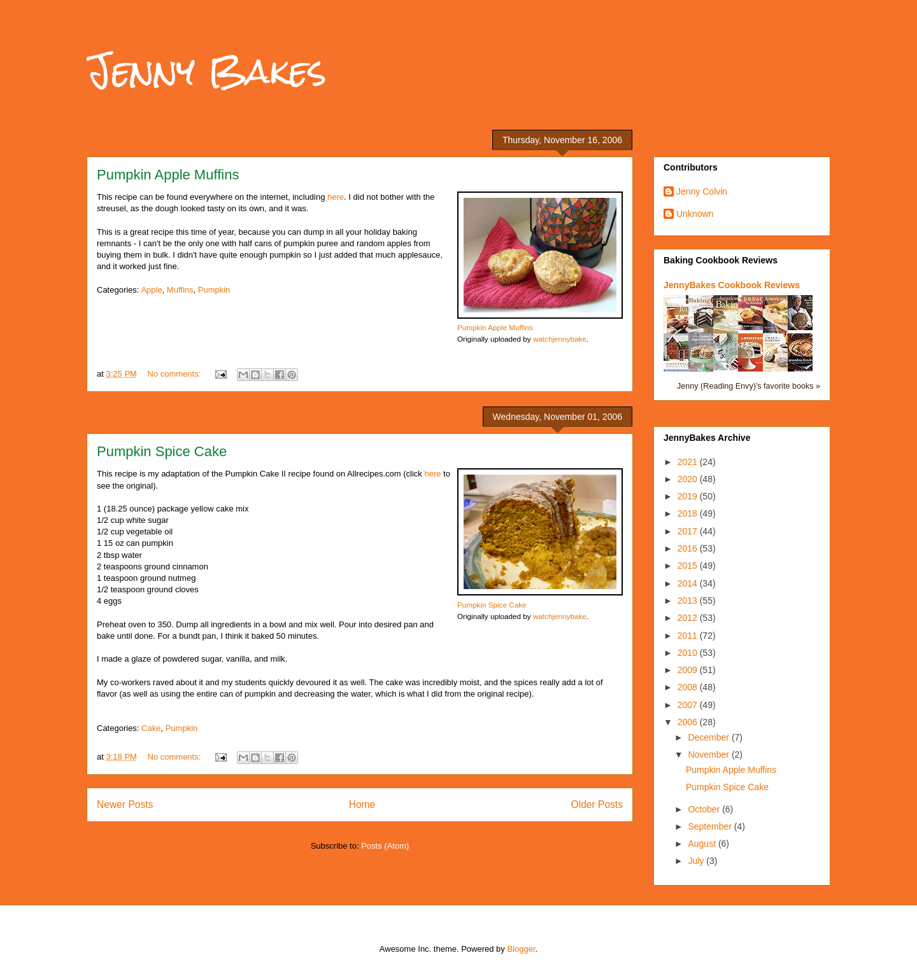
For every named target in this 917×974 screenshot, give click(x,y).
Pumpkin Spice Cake (162, 451)
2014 (689, 583)
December (709, 737)
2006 (689, 722)
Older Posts (597, 804)
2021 (689, 462)
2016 (689, 548)
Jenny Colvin (701, 191)
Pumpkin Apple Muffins (168, 175)
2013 (689, 600)
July (697, 861)
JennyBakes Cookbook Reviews (732, 285)
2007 (689, 705)
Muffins (180, 290)
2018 (689, 513)
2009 (689, 670)
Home (362, 804)
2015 (689, 565)
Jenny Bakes (207, 71)
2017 (689, 531)
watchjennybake (559, 339)
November (709, 754)
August (703, 843)
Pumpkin (214, 290)
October (705, 809)
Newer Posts (125, 804)
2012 (689, 618)
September (711, 826)
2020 (689, 479)
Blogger (521, 949)
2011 (689, 635)
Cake (150, 728)
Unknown (694, 214)
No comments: (175, 374)
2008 (689, 687)
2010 (689, 653)
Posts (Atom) (385, 846)
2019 (689, 496)
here (335, 197)
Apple (151, 290)
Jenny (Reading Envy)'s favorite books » (748, 386)
